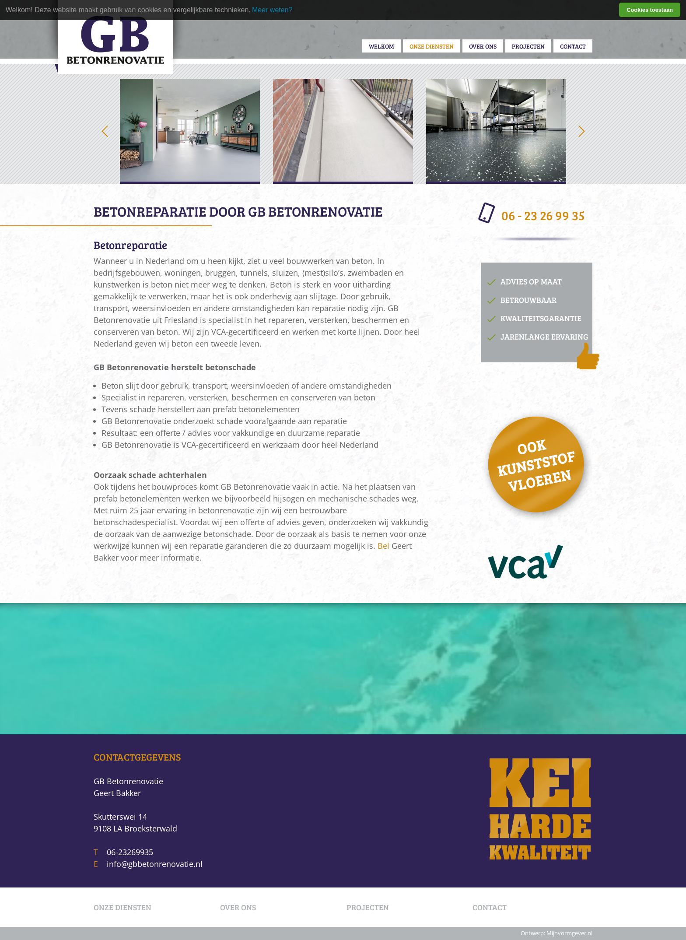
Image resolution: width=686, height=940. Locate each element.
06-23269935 (130, 852)
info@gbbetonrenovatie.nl (155, 864)
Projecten (528, 46)
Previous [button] (105, 131)
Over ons (483, 46)
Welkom (381, 46)
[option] (189, 131)
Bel (383, 545)
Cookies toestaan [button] (649, 10)
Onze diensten (432, 46)
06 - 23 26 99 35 (533, 213)
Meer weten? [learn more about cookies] (272, 10)
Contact (573, 46)
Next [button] (581, 131)
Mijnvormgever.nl (569, 933)
